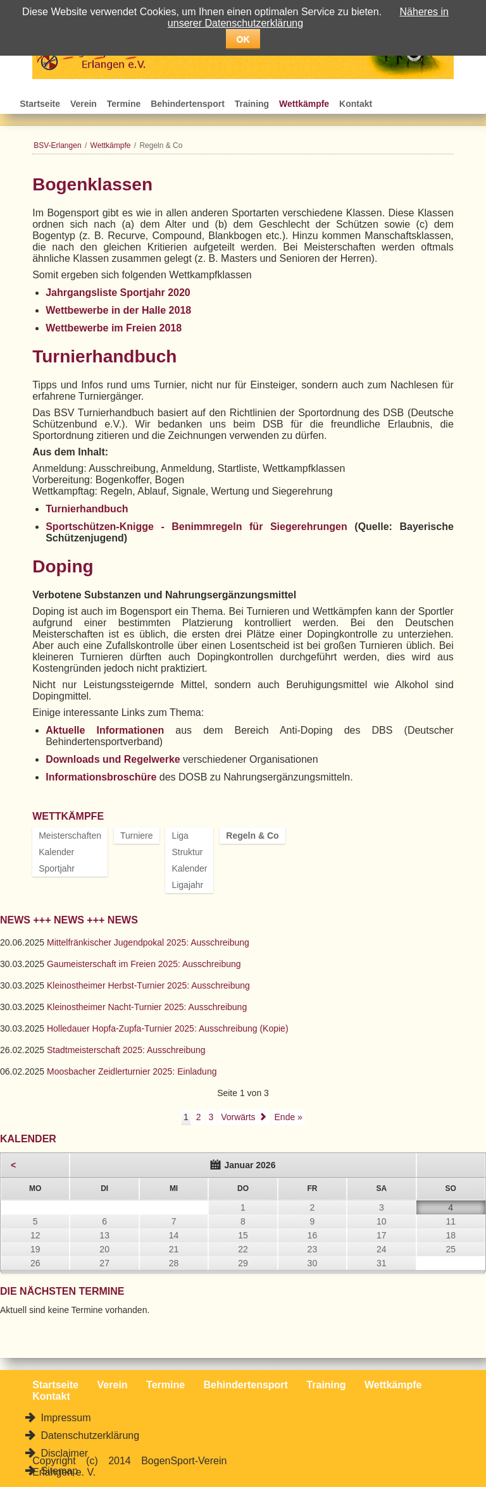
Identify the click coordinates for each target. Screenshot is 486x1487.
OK (243, 39)
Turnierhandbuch (87, 508)
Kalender (56, 852)
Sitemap (58, 1470)
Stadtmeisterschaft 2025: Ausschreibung (126, 1050)
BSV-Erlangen (57, 145)
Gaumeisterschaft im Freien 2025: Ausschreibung (144, 964)
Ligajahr (187, 885)
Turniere (136, 835)
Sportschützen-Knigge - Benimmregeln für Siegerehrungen (196, 526)
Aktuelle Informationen (105, 730)
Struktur (186, 852)
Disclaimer (63, 1453)
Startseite (40, 104)
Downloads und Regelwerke (113, 759)
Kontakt (355, 104)
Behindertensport (188, 104)
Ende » (288, 1117)
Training (252, 104)
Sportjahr (57, 868)
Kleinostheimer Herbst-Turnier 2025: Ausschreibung (148, 985)
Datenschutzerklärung (88, 1435)
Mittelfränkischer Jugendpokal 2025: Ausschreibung (148, 942)
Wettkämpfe (304, 104)
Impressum (64, 1417)
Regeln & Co (252, 835)
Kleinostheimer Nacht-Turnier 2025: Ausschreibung (147, 1007)
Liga (179, 835)
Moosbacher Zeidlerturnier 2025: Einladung (132, 1071)
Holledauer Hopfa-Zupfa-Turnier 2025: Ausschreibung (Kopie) (168, 1028)
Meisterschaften (70, 835)
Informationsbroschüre (101, 777)
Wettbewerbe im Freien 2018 (114, 328)
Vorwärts (238, 1117)
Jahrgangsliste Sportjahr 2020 (118, 292)
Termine (123, 104)
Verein (83, 104)
